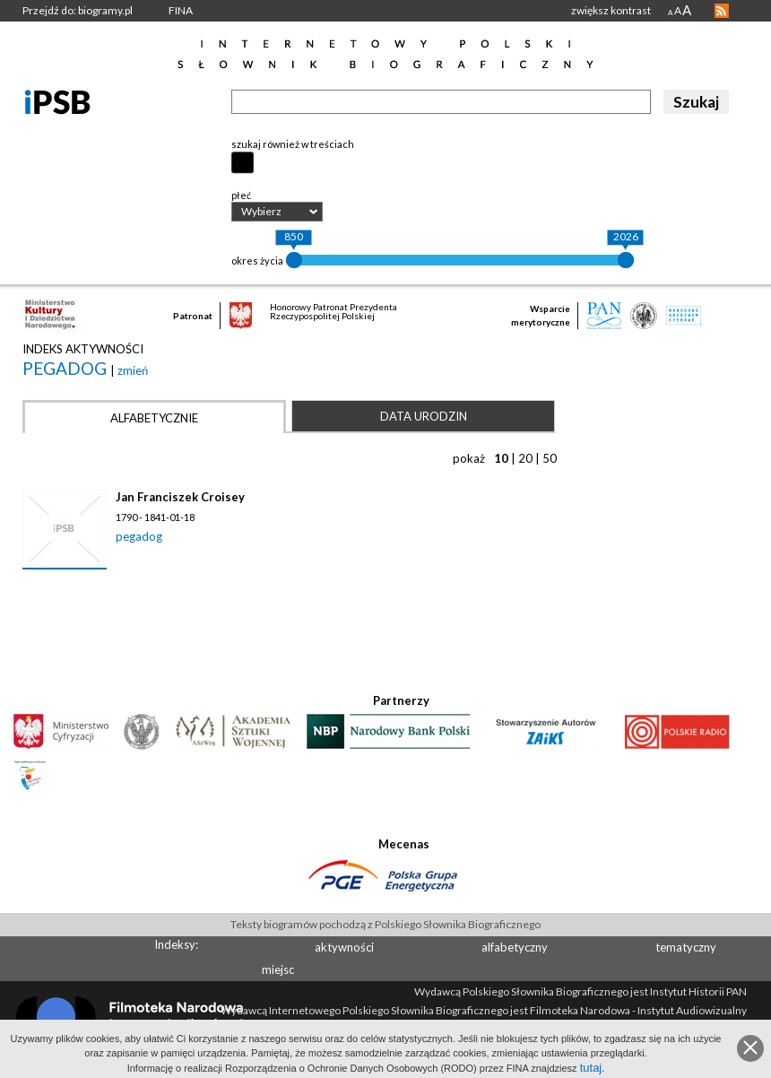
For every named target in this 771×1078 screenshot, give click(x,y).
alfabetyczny (514, 947)
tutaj (591, 1067)
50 (549, 458)
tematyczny (685, 947)
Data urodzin (423, 416)
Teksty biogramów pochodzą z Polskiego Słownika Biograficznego (385, 924)
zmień (132, 370)
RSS (722, 11)
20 (525, 458)
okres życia (257, 260)
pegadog (66, 368)
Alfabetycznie (154, 418)
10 (501, 458)
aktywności (344, 947)
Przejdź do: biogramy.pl (77, 10)
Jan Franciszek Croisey (180, 497)
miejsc (278, 969)
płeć (241, 195)
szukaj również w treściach (292, 144)
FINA (181, 10)
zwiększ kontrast (611, 10)
